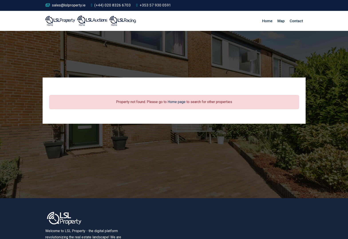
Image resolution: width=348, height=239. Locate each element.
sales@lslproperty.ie (65, 5)
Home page (177, 102)
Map (281, 21)
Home (267, 21)
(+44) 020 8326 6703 (111, 5)
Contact (296, 21)
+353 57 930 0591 (153, 5)
